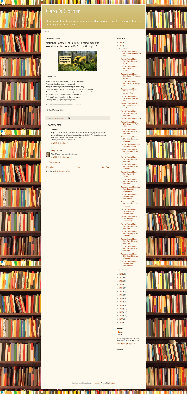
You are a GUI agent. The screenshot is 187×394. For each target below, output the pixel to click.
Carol (121, 332)
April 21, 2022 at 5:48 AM (60, 157)
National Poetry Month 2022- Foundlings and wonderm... (129, 61)
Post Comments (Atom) (63, 171)
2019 (121, 281)
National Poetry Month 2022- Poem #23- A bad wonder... (130, 106)
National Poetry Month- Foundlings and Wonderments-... (129, 219)
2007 (121, 322)
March (123, 270)
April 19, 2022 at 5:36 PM (60, 143)
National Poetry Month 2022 (131, 119)
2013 (121, 302)
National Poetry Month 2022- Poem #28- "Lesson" (129, 69)
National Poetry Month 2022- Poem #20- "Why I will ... (130, 124)
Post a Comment (54, 162)
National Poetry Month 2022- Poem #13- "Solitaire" (129, 174)
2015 (121, 295)
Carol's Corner (63, 11)
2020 (121, 277)
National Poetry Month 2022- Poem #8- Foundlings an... (129, 211)
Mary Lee (54, 151)
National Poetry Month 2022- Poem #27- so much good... (131, 76)
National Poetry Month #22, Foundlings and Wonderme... (130, 189)
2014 (121, 298)
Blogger (112, 383)
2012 (121, 305)
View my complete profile (126, 343)
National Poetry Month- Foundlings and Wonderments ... (129, 197)
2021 (121, 274)
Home (46, 31)
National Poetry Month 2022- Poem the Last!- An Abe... (131, 54)
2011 (121, 309)
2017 (121, 288)
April (123, 49)
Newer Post (50, 167)
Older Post (105, 167)
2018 (121, 284)
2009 (121, 315)
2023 (121, 42)
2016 (121, 291)
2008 (121, 319)
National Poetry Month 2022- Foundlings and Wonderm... (129, 113)
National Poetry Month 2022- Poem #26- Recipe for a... (130, 84)
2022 (121, 46)
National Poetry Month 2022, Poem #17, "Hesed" (131, 145)
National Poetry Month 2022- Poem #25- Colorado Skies (129, 91)
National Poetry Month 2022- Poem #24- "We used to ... (129, 98)
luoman (97, 383)
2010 (121, 312)
